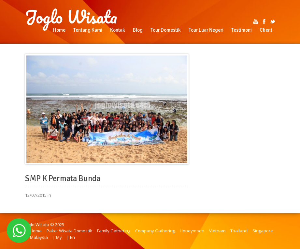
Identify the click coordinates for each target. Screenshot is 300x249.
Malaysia (39, 237)
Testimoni (241, 30)
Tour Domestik (165, 30)
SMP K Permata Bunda (62, 178)
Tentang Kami (87, 30)
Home (59, 30)
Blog (138, 30)
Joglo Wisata (71, 17)
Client (266, 30)
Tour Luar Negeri (206, 30)
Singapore (262, 231)
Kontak (117, 30)
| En (71, 237)
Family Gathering (113, 231)
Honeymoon (192, 231)
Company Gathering (155, 231)
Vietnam (217, 231)
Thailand (239, 231)
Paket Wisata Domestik (69, 231)
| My (57, 237)
